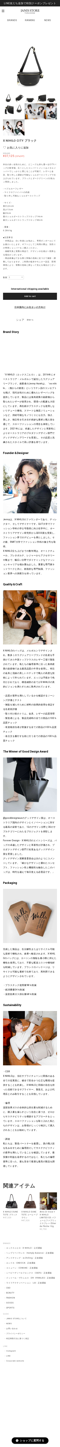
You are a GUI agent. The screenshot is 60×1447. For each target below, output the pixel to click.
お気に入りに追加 (18, 147)
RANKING (30, 20)
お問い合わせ (12, 1329)
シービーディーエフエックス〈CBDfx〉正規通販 (29, 1273)
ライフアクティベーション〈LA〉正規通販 (26, 1283)
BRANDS (12, 20)
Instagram (11, 1351)
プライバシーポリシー (15, 1334)
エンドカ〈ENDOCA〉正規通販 (21, 1263)
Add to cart (30, 296)
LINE (8, 1356)
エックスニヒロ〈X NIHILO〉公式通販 (24, 1248)
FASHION (10, 1298)
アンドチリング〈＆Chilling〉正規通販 (24, 1258)
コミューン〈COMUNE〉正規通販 (22, 1268)
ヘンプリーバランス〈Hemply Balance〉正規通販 (30, 1253)
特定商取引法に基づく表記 (17, 1339)
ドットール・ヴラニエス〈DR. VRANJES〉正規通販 (30, 1278)
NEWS (47, 20)
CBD (8, 1288)
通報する (30, 320)
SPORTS (10, 1308)
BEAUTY (10, 1293)
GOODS (10, 1303)
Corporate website (15, 1361)
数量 (5, 277)
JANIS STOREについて (16, 1319)
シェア (20, 319)
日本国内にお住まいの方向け (29, 307)
